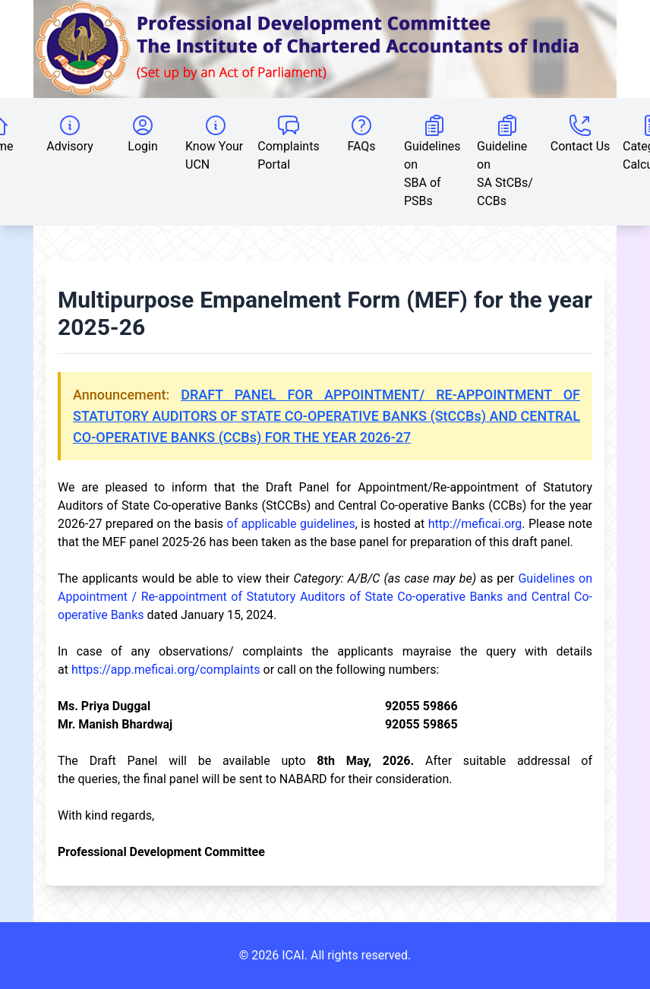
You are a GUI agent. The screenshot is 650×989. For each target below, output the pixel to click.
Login (142, 133)
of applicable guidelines (291, 524)
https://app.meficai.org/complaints (165, 669)
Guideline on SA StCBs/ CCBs (505, 160)
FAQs (361, 133)
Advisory (69, 133)
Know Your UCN (214, 142)
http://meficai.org (475, 524)
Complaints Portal (288, 142)
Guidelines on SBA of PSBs (432, 160)
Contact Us (581, 133)
